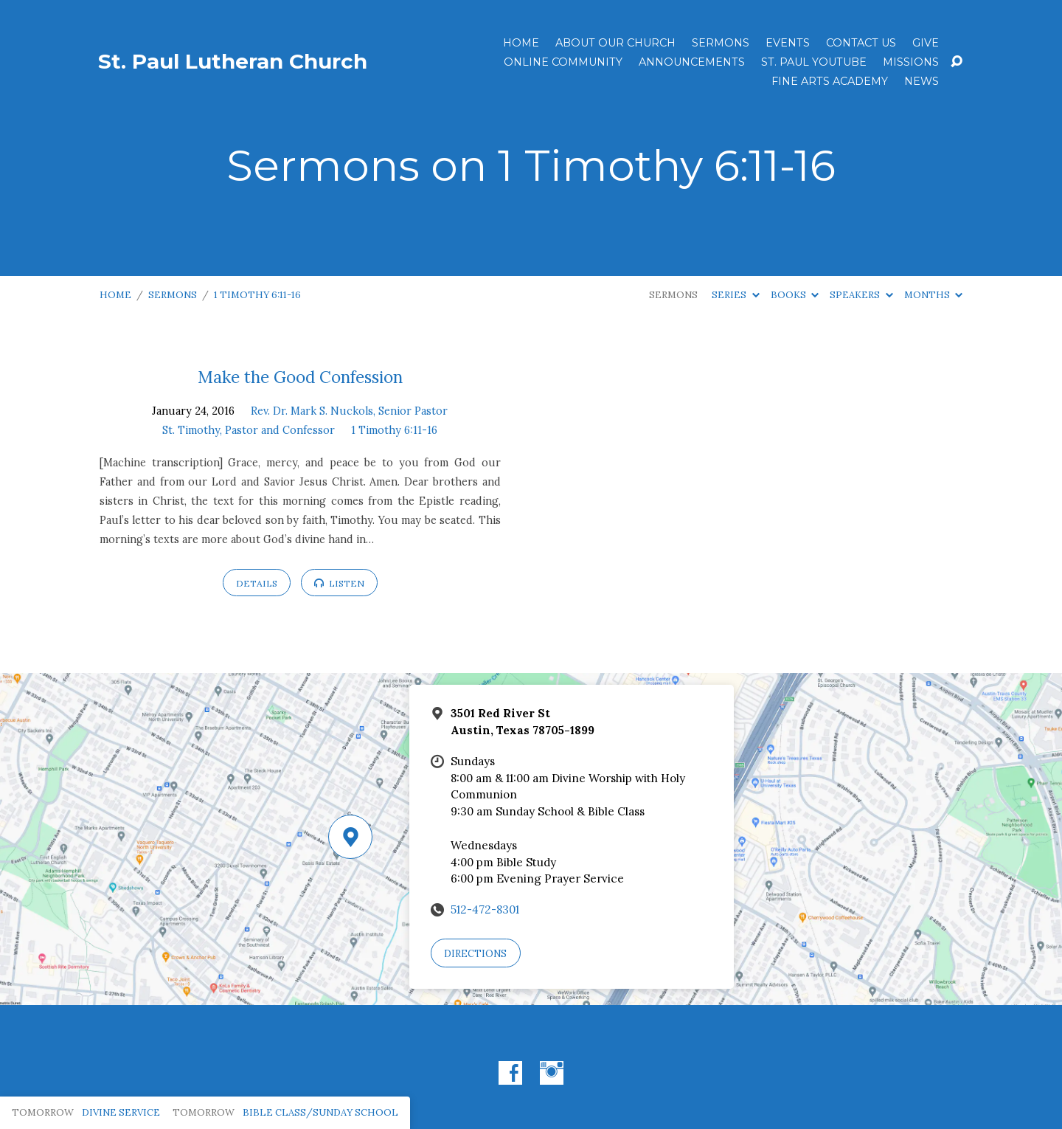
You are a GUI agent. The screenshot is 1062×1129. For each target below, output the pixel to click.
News (921, 81)
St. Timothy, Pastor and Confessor (248, 430)
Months (933, 295)
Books (795, 295)
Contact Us (861, 43)
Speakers (861, 295)
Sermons (720, 43)
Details (256, 583)
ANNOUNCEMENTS (692, 62)
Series (735, 295)
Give (925, 43)
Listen (339, 583)
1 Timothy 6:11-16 (257, 295)
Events (788, 43)
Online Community (563, 62)
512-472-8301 (485, 909)
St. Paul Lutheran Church (232, 61)
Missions (911, 62)
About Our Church (615, 43)
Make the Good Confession (300, 376)
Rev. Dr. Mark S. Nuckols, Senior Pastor (349, 411)
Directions (475, 953)
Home (521, 43)
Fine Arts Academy (829, 81)
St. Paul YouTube (814, 62)
